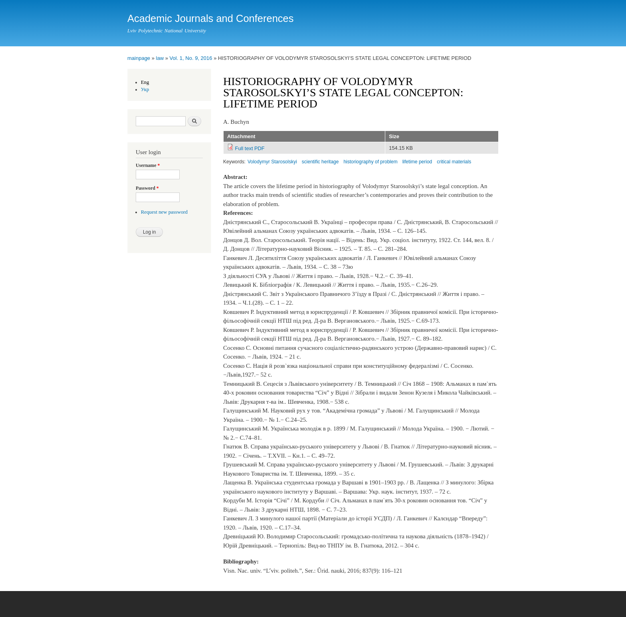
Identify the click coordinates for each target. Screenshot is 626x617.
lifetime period (417, 162)
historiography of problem (370, 162)
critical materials (454, 162)
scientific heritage (320, 162)
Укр (145, 89)
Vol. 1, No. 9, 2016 (191, 58)
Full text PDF (250, 148)
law (160, 58)
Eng (145, 82)
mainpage (138, 58)
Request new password (164, 212)
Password (147, 188)
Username (148, 165)
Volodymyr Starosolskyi (272, 162)
